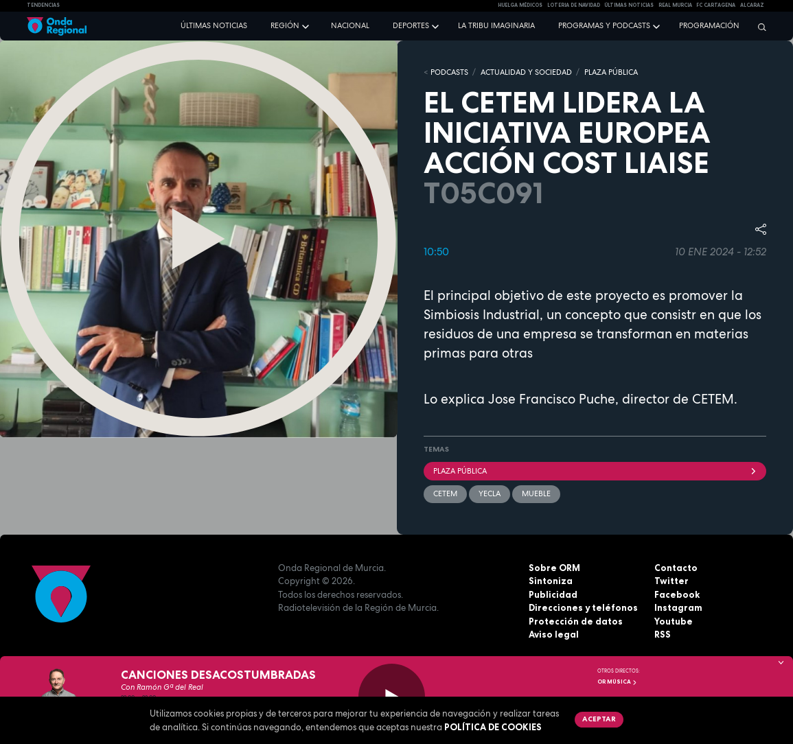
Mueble (536, 493)
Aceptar (599, 718)
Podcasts (449, 72)
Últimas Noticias (629, 5)
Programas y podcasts (604, 25)
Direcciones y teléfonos (583, 607)
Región (285, 25)
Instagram (678, 607)
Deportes (411, 25)
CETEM (445, 493)
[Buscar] (758, 27)
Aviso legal (554, 634)
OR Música (617, 681)
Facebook (677, 594)
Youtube (673, 621)
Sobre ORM (554, 567)
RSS (662, 634)
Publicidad (553, 594)
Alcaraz (752, 5)
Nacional (350, 25)
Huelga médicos (520, 5)
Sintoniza (551, 580)
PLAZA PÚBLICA (611, 72)
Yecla (490, 493)
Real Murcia (675, 5)
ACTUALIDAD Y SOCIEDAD (526, 72)
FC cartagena (715, 5)
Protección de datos (576, 621)
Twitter (671, 580)
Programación (709, 25)
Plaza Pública (595, 471)
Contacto (676, 567)
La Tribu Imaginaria (496, 25)
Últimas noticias (214, 25)
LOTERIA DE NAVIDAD (573, 5)
